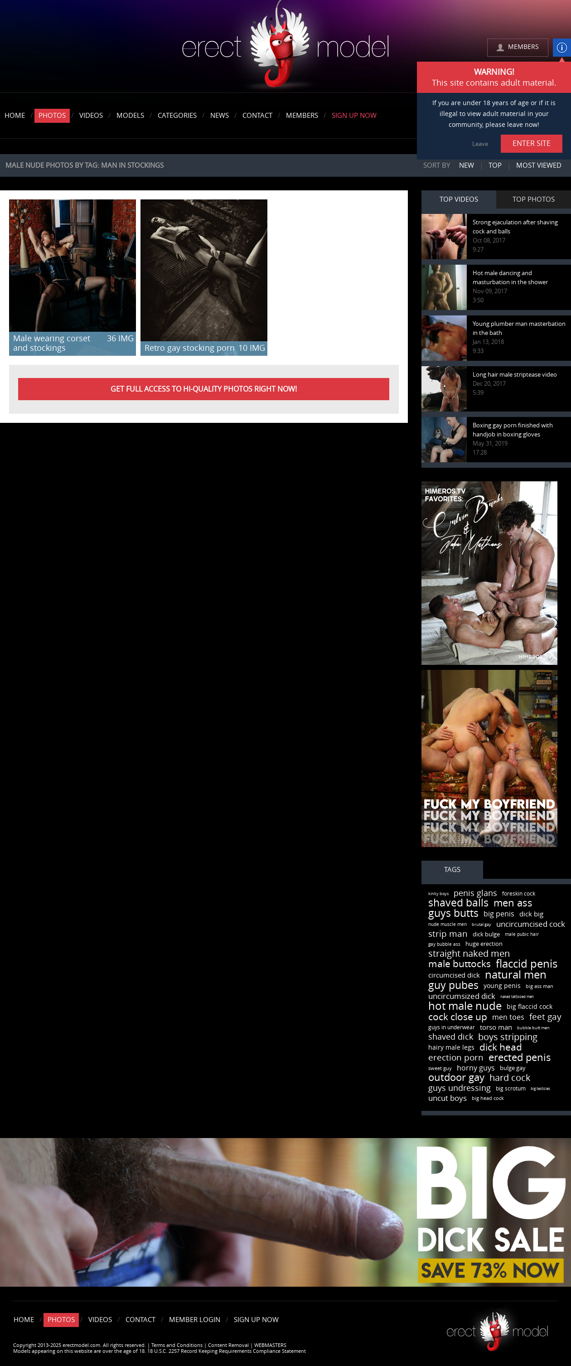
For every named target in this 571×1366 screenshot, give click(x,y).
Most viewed (538, 165)
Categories (177, 115)
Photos (52, 115)
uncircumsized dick (461, 996)
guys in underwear (451, 1027)
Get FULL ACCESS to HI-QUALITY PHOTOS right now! (204, 389)
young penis (502, 986)
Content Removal (228, 1345)
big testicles (540, 1089)
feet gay (545, 1017)
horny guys (476, 1068)
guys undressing (459, 1088)
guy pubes (453, 985)
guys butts (453, 913)
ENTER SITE (532, 143)
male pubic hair (522, 934)
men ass (513, 903)
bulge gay (513, 1068)
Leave (480, 143)
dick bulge (486, 934)
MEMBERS (523, 47)
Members (302, 115)
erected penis (520, 1058)
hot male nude (465, 1006)
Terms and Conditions (177, 1345)
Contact (257, 115)
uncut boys (447, 1098)
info (562, 48)
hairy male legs (451, 1047)
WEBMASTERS (270, 1345)
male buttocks (459, 963)
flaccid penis (526, 964)
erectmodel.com (285, 47)
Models (130, 115)
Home (15, 115)
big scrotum (511, 1088)
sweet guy (440, 1068)
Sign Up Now (354, 115)
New (466, 165)
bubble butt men (533, 1028)
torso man (496, 1027)
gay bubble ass (444, 944)
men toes (508, 1017)
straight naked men (469, 953)
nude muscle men (447, 924)
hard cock (510, 1077)
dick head (500, 1047)
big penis (499, 914)
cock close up (457, 1016)
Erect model (497, 1328)
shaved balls (458, 903)
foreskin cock (518, 894)
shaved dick (450, 1037)
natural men (516, 975)
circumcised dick (454, 975)
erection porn (456, 1057)
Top (495, 165)
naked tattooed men (517, 997)
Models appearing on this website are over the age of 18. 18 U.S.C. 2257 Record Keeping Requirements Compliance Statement (159, 1351)
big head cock (488, 1098)
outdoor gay (456, 1078)
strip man (448, 934)
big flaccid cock (529, 1007)
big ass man (539, 986)
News (219, 115)
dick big (531, 914)
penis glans (475, 893)
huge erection (484, 943)
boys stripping (507, 1037)
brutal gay (481, 924)
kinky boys (438, 893)
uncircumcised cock (530, 924)
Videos (91, 115)
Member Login (194, 1320)
